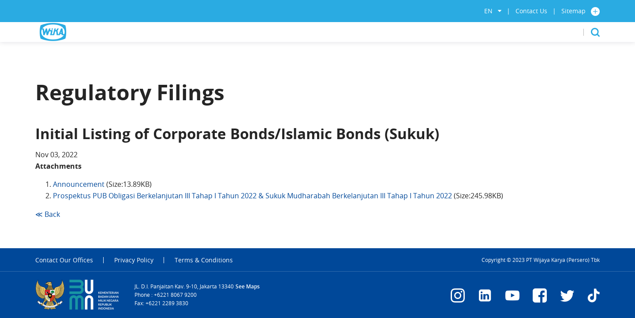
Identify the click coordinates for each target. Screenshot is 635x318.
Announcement (79, 184)
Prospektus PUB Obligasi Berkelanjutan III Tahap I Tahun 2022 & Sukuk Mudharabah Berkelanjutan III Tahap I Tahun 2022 (252, 196)
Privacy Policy (133, 260)
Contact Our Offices (64, 260)
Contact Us (531, 11)
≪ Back (47, 214)
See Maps (247, 286)
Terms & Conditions (204, 260)
